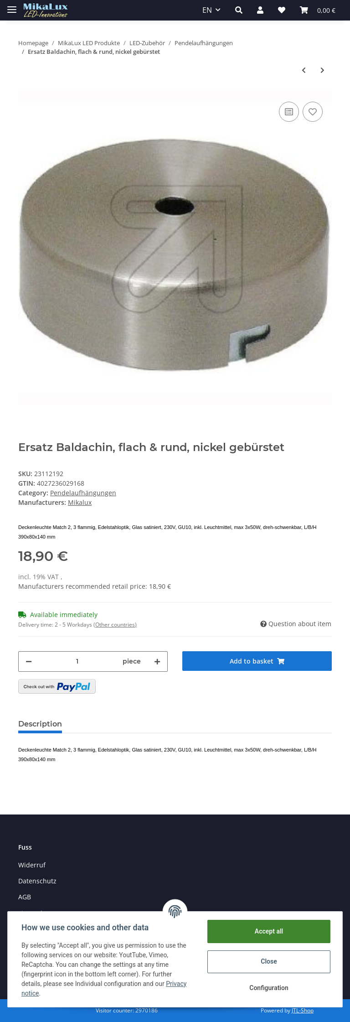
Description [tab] (40, 724)
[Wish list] (282, 10)
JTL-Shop (303, 1010)
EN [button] (207, 10)
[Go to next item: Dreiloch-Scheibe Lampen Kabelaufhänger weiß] (322, 70)
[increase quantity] (157, 661)
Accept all (268, 931)
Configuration (267, 987)
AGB (24, 896)
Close (268, 961)
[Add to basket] (257, 661)
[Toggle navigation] (11, 5)
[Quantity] (77, 661)
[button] (239, 10)
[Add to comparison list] (289, 112)
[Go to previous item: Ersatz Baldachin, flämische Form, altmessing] (303, 70)
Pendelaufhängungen (83, 492)
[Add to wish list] (313, 112)
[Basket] (318, 10)
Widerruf (32, 865)
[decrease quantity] (29, 661)
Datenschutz (37, 881)
